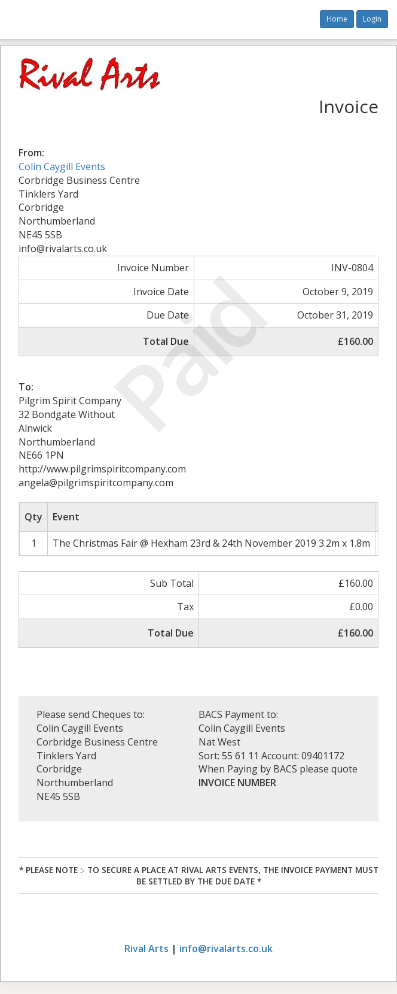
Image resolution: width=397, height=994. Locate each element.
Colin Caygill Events (62, 166)
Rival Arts (146, 948)
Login (372, 19)
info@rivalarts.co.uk (226, 948)
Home (336, 19)
